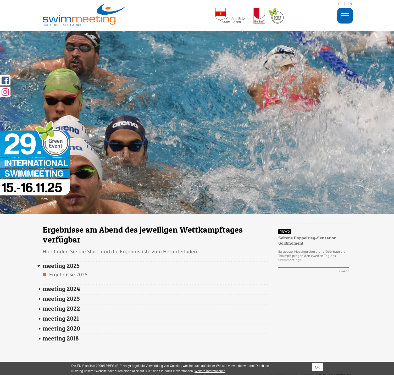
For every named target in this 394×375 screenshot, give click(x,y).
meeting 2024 (61, 288)
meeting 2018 (61, 338)
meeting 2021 (61, 318)
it (339, 4)
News (285, 231)
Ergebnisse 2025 (68, 275)
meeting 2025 (61, 265)
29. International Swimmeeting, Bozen (84, 14)
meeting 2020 (61, 328)
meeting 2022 (61, 308)
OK (317, 367)
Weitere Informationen (210, 371)
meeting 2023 (61, 298)
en (349, 4)
